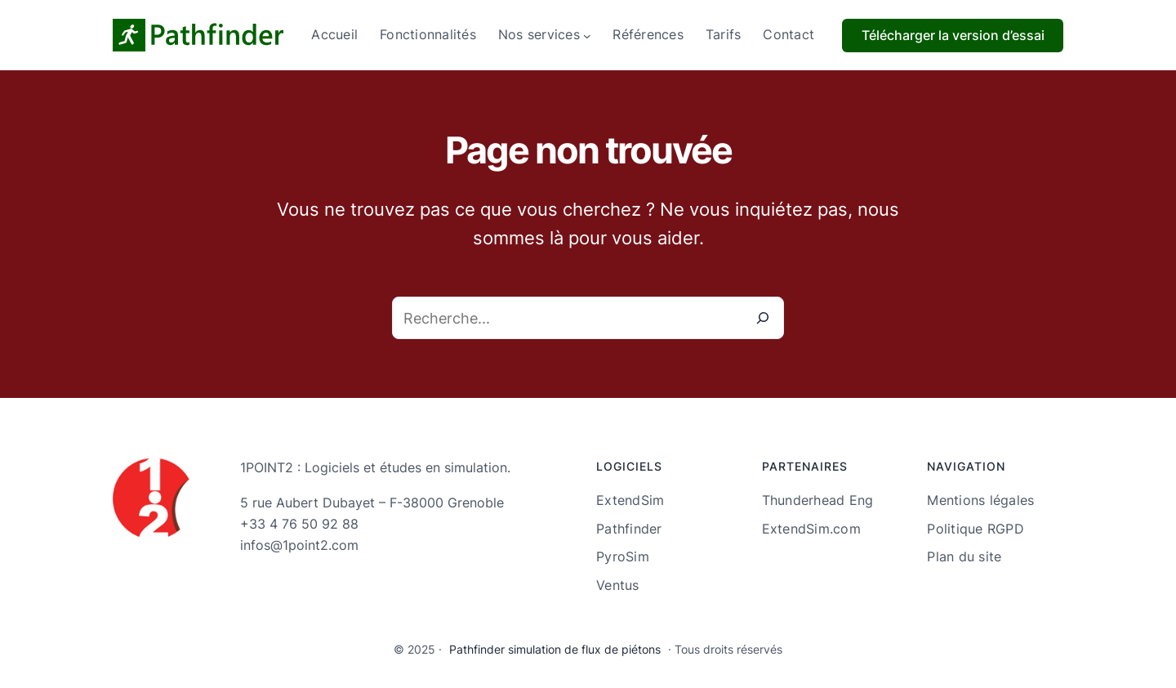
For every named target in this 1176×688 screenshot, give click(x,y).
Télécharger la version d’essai (953, 35)
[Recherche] (763, 318)
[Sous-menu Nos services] (587, 35)
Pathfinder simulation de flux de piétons (555, 649)
